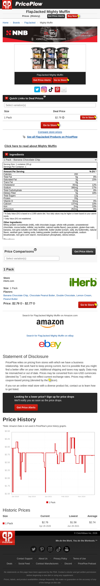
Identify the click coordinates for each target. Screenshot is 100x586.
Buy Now (73, 16)
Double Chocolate (65, 295)
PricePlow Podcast (87, 563)
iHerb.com (8, 281)
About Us (43, 558)
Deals (9, 563)
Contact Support (24, 558)
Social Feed (24, 563)
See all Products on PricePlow (52, 136)
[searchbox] (51, 105)
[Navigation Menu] (93, 4)
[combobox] (50, 105)
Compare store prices (50, 132)
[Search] (85, 4)
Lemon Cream (83, 295)
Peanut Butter (10, 299)
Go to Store (61, 80)
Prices (25, 16)
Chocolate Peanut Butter (42, 295)
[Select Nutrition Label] (50, 160)
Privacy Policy (60, 558)
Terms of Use (79, 558)
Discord (68, 563)
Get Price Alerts (56, 16)
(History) (35, 16)
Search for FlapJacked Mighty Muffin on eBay (49, 335)
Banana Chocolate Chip (15, 295)
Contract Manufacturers (47, 563)
